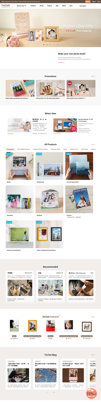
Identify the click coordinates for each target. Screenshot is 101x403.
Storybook (46, 252)
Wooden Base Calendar (55, 252)
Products (33, 5)
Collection (8, 386)
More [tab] (71, 5)
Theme (41, 5)
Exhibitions (8, 388)
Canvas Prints (11, 253)
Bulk (57, 5)
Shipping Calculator (23, 386)
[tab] (33, 6)
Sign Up (88, 1)
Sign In (94, 1)
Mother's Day (21, 6)
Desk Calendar (89, 252)
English (92, 400)
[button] (14, 279)
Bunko (14, 252)
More (93, 76)
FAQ (99, 1)
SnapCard (40, 253)
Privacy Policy (38, 390)
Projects (49, 5)
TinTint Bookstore (64, 386)
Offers (64, 5)
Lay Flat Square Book (79, 252)
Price (19, 388)
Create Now (61, 62)
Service (36, 388)
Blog (49, 388)
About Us (50, 386)
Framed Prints (20, 252)
